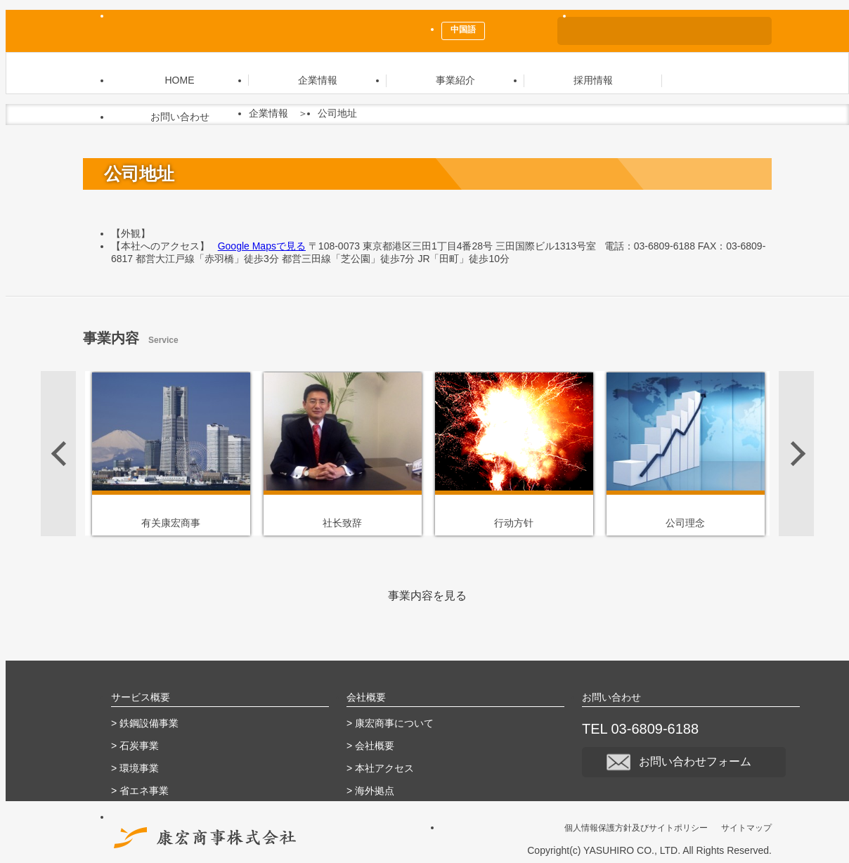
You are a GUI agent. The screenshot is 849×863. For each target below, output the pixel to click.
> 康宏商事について (390, 723)
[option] (171, 453)
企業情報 (317, 80)
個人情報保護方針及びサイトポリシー (636, 828)
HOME (180, 80)
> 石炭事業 (135, 745)
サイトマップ (746, 828)
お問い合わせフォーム (683, 761)
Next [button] (796, 453)
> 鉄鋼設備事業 (145, 723)
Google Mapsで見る (262, 246)
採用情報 (593, 80)
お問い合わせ (179, 116)
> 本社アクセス (380, 768)
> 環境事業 (135, 768)
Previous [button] (58, 453)
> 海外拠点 (370, 790)
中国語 (463, 29)
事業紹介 (455, 80)
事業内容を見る (427, 596)
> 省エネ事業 (140, 790)
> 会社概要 (370, 745)
